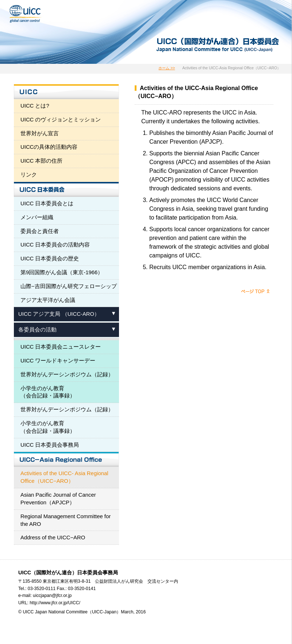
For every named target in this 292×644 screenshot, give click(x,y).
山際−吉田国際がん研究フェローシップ (68, 286)
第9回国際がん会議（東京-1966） (61, 272)
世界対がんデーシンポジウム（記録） (67, 374)
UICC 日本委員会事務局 (49, 445)
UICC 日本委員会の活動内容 (55, 245)
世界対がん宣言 (39, 133)
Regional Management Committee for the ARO (65, 520)
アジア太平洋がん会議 (47, 300)
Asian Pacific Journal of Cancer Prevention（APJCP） (58, 498)
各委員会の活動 (37, 330)
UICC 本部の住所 (41, 161)
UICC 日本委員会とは (47, 203)
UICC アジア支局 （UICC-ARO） (59, 314)
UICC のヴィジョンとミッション (60, 120)
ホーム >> (166, 68)
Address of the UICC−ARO (52, 537)
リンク (28, 175)
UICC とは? (34, 106)
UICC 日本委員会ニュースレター (60, 347)
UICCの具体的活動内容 (48, 147)
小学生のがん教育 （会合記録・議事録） (47, 392)
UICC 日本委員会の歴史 (49, 258)
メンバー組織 (36, 217)
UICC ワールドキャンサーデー (58, 361)
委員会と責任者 (39, 231)
